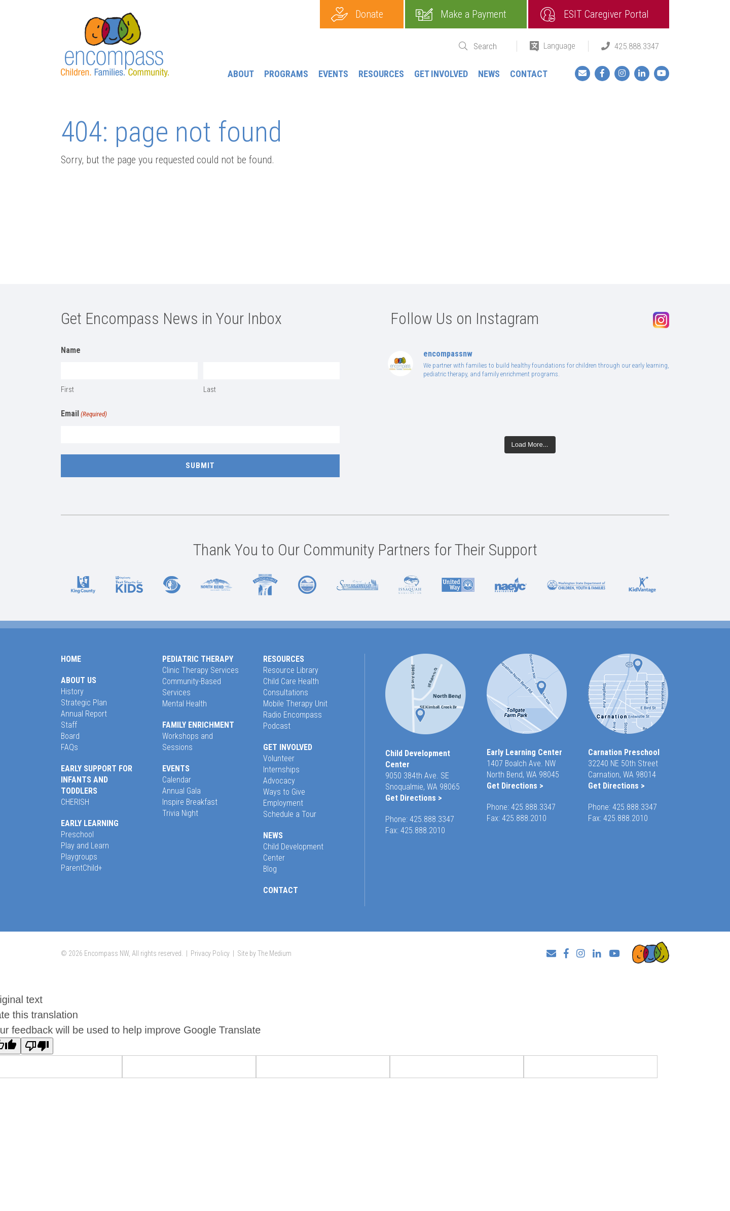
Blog (270, 869)
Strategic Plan (84, 702)
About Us (78, 680)
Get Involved (441, 73)
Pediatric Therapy (197, 659)
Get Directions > (413, 798)
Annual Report (84, 714)
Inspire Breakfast (189, 802)
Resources (381, 73)
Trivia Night (180, 813)
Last (209, 389)
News (489, 73)
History (72, 691)
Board (70, 736)
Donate (369, 14)
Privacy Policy (210, 953)
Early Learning (90, 823)
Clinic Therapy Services (200, 670)
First (67, 389)
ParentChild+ (81, 868)
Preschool (77, 834)
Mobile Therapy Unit (295, 703)
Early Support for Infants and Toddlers (96, 780)
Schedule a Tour (289, 814)
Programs (286, 73)
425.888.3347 (636, 46)
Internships (281, 769)
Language (559, 46)
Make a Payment (473, 14)
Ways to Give (284, 792)
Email (84, 414)
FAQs (69, 747)
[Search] (488, 46)
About (241, 73)
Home (71, 659)
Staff (69, 725)
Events (333, 73)
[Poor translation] (37, 1046)
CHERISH (75, 802)
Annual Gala (181, 791)
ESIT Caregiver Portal (606, 14)
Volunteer (279, 758)
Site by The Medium (264, 953)
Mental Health (184, 703)
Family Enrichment (198, 725)
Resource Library (290, 670)
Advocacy (279, 781)
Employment (283, 803)
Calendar (176, 780)
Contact (529, 73)
